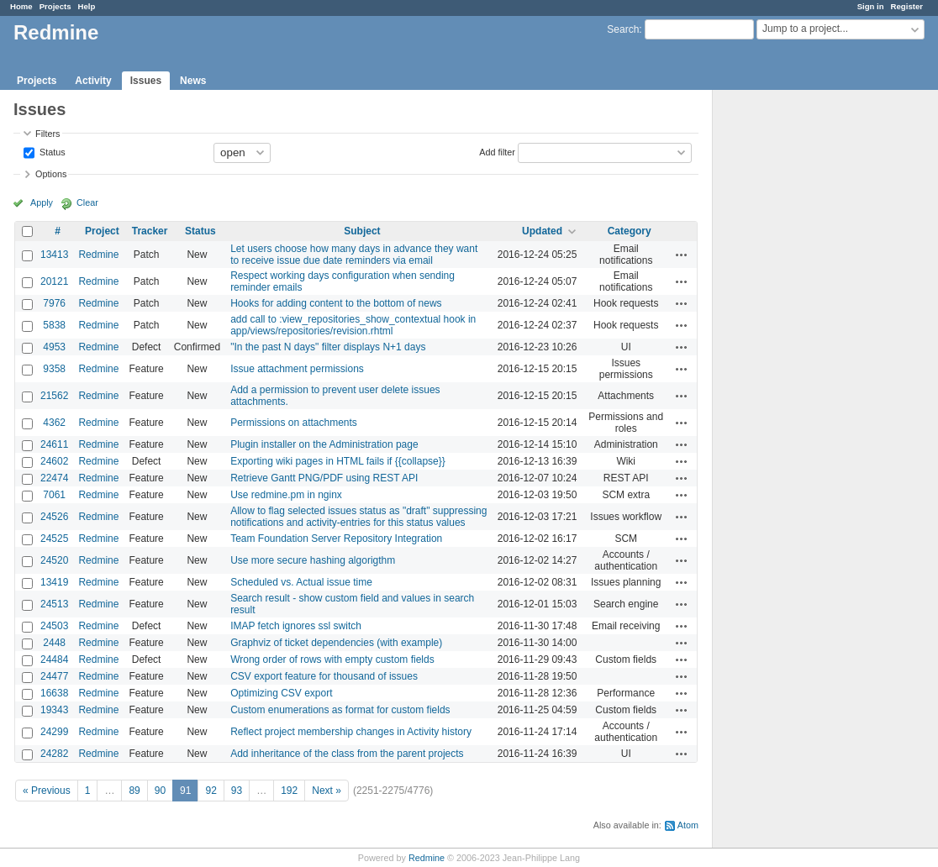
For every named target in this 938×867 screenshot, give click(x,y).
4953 (54, 347)
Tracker (150, 231)
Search (623, 29)
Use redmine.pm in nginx (286, 495)
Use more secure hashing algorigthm (312, 560)
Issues (145, 81)
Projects (55, 6)
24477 (54, 676)
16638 (54, 693)
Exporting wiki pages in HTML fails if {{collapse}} (337, 461)
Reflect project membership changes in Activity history (351, 732)
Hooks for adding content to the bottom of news (335, 303)
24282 (54, 753)
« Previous (47, 790)
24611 (54, 444)
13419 (54, 582)
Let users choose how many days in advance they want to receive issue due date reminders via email (353, 254)
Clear (87, 202)
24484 (54, 659)
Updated (542, 231)
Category (629, 231)
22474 (54, 478)
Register (907, 6)
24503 (54, 626)
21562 (54, 396)
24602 (54, 461)
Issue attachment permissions (297, 369)
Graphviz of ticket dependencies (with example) (336, 643)
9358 (54, 369)
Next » (326, 790)
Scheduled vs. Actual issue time (301, 582)
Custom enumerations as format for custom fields (340, 710)
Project (102, 231)
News (193, 81)
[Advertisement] (797, 354)
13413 (54, 254)
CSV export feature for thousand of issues (324, 676)
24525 (54, 538)
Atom (687, 825)
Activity (93, 81)
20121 (54, 281)
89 (134, 790)
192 (289, 790)
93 (236, 790)
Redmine (98, 254)
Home (21, 6)
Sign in (870, 6)
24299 (54, 732)
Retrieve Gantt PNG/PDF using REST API (324, 478)
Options (50, 174)
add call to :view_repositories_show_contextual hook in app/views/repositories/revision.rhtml (353, 325)
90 (160, 790)
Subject (362, 231)
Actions (681, 254)
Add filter (497, 151)
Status (51, 151)
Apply (41, 202)
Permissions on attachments (293, 422)
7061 (54, 495)
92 (210, 790)
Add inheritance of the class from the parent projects (346, 753)
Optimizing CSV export (281, 693)
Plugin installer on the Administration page (324, 444)
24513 (54, 604)
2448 (54, 643)
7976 (54, 303)
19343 (54, 710)
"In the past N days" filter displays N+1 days (327, 347)
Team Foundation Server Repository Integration (336, 538)
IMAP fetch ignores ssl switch (295, 626)
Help (87, 6)
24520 (54, 560)
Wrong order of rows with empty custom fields (332, 659)
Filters (47, 134)
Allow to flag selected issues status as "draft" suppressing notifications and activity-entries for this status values (358, 516)
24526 (54, 517)
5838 (54, 325)
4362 (54, 422)
